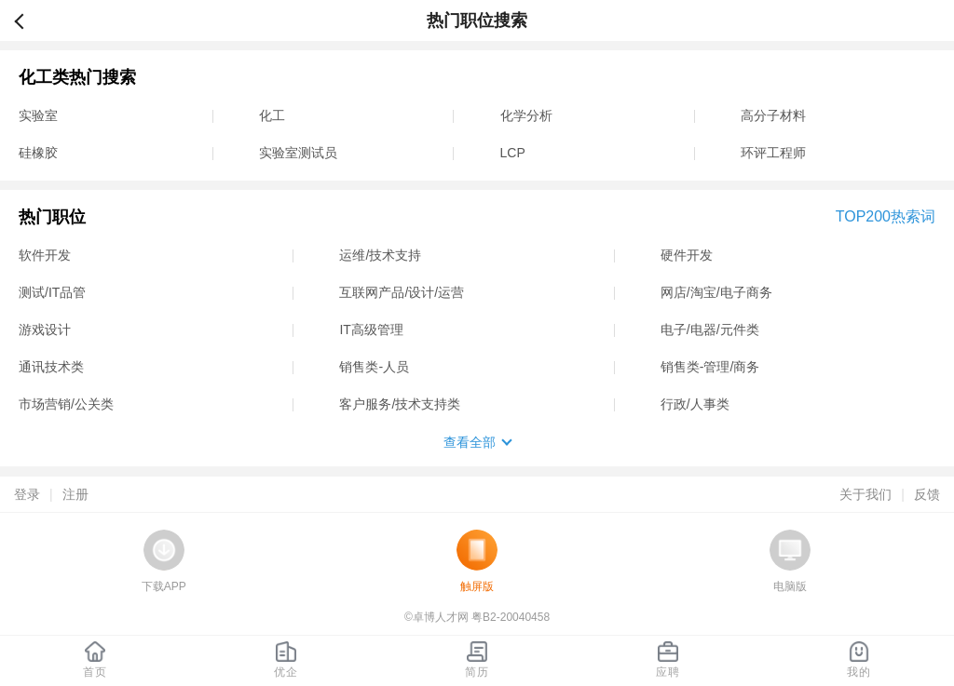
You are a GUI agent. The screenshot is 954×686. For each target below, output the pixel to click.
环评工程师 (773, 152)
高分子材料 (773, 115)
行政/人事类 (695, 404)
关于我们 (865, 494)
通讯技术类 (51, 366)
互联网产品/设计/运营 (401, 292)
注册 (75, 494)
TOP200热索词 (885, 216)
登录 (27, 494)
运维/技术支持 (380, 255)
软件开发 (45, 255)
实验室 (38, 115)
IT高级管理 (370, 329)
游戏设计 (45, 329)
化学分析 (526, 115)
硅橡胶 (38, 152)
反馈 (927, 494)
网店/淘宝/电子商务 (716, 292)
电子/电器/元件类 (710, 329)
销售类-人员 (374, 366)
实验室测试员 (298, 152)
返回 (27, 20)
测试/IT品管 (52, 292)
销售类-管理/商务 (710, 366)
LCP (512, 152)
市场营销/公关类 (66, 404)
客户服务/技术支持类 (399, 404)
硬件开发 (687, 255)
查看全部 (469, 442)
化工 (272, 115)
